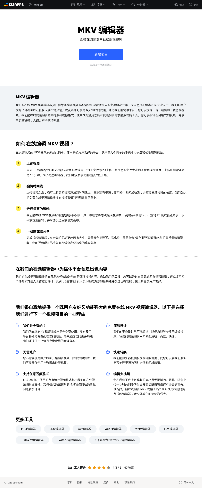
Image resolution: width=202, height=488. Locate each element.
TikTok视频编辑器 (32, 440)
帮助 (116, 482)
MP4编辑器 (28, 429)
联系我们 (130, 482)
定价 (106, 482)
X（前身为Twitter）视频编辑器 (115, 440)
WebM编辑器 (113, 429)
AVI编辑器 (84, 429)
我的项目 (36, 5)
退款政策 (93, 482)
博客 (69, 482)
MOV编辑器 (56, 429)
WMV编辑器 (143, 429)
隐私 (79, 482)
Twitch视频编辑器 (69, 440)
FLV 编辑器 (171, 429)
